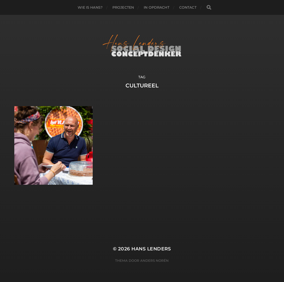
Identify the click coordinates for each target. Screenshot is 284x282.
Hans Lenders (151, 249)
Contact (187, 7)
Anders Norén (154, 260)
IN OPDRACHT (156, 7)
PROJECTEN (123, 7)
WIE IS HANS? (90, 7)
